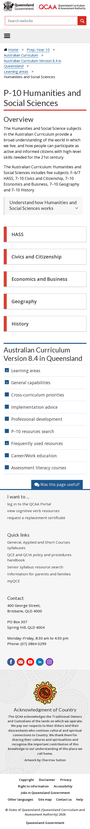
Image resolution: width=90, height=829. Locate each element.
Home (13, 49)
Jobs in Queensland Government (45, 793)
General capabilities (30, 382)
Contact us (64, 799)
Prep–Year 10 (38, 49)
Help (79, 799)
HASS (18, 234)
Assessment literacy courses (38, 468)
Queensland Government (45, 823)
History (20, 323)
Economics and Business (39, 279)
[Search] (41, 20)
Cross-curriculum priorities (37, 395)
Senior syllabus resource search (35, 567)
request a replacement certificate (36, 517)
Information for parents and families (39, 574)
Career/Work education (34, 455)
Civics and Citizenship (36, 256)
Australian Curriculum (21, 55)
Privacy (66, 780)
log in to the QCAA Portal (29, 504)
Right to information (33, 786)
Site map (45, 799)
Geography (24, 301)
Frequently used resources (37, 443)
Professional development (36, 419)
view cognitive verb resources (33, 510)
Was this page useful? (57, 484)
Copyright (26, 780)
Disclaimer (47, 780)
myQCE (13, 580)
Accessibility (63, 786)
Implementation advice (34, 407)
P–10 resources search (32, 431)
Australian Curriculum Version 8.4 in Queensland (43, 354)
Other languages (20, 799)
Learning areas (16, 71)
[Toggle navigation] (7, 36)
